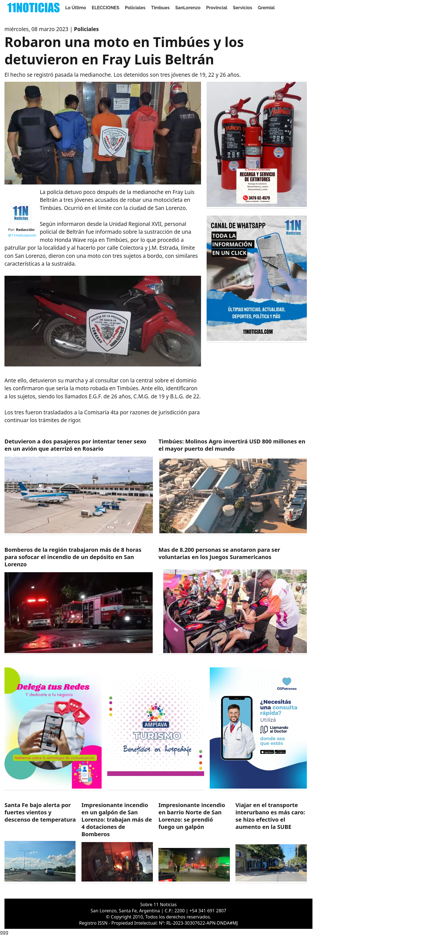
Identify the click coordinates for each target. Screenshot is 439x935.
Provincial (216, 7)
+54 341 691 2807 (208, 911)
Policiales (135, 7)
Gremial (266, 7)
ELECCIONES (105, 7)
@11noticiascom (22, 235)
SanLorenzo (187, 7)
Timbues (160, 7)
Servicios (242, 7)
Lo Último (75, 7)
